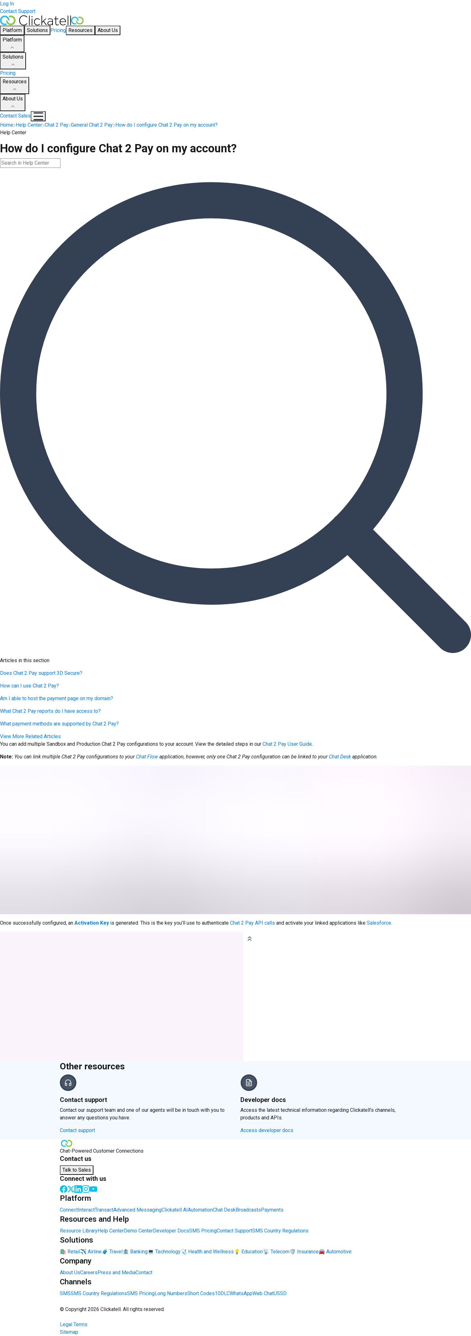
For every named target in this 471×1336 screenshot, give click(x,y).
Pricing (58, 30)
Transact (104, 1210)
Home (6, 125)
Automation (200, 1210)
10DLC (222, 1293)
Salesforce (379, 923)
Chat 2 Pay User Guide (287, 744)
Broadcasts (248, 1210)
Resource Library (79, 1231)
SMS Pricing (203, 1231)
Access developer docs (266, 1130)
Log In (7, 4)
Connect (69, 1210)
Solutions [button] (37, 30)
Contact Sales (15, 116)
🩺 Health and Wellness (207, 1252)
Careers (89, 1273)
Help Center (111, 1231)
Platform (12, 44)
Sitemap (69, 1332)
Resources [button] (80, 30)
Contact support (77, 1130)
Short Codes (201, 1293)
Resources (15, 86)
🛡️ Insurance (304, 1252)
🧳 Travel (112, 1252)
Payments (272, 1210)
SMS (65, 1293)
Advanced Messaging (137, 1210)
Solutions (13, 61)
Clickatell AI (175, 1210)
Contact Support (17, 11)
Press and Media (117, 1273)
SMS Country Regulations (280, 1231)
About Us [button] (108, 30)
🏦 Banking (135, 1252)
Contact (144, 1273)
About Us (13, 103)
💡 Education (248, 1252)
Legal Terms (73, 1324)
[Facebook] (63, 1189)
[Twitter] (70, 1189)
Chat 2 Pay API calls (252, 923)
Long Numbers (171, 1293)
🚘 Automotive (335, 1252)
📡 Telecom (276, 1252)
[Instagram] (86, 1189)
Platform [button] (12, 30)
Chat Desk (224, 1210)
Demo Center (138, 1231)
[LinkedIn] (78, 1189)
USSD (280, 1293)
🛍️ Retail (70, 1252)
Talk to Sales (76, 1170)
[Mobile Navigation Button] (38, 116)
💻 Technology (164, 1252)
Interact (86, 1210)
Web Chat (263, 1293)
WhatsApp (241, 1293)
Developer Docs (171, 1231)
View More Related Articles (30, 736)
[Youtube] (93, 1189)
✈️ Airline (91, 1252)
